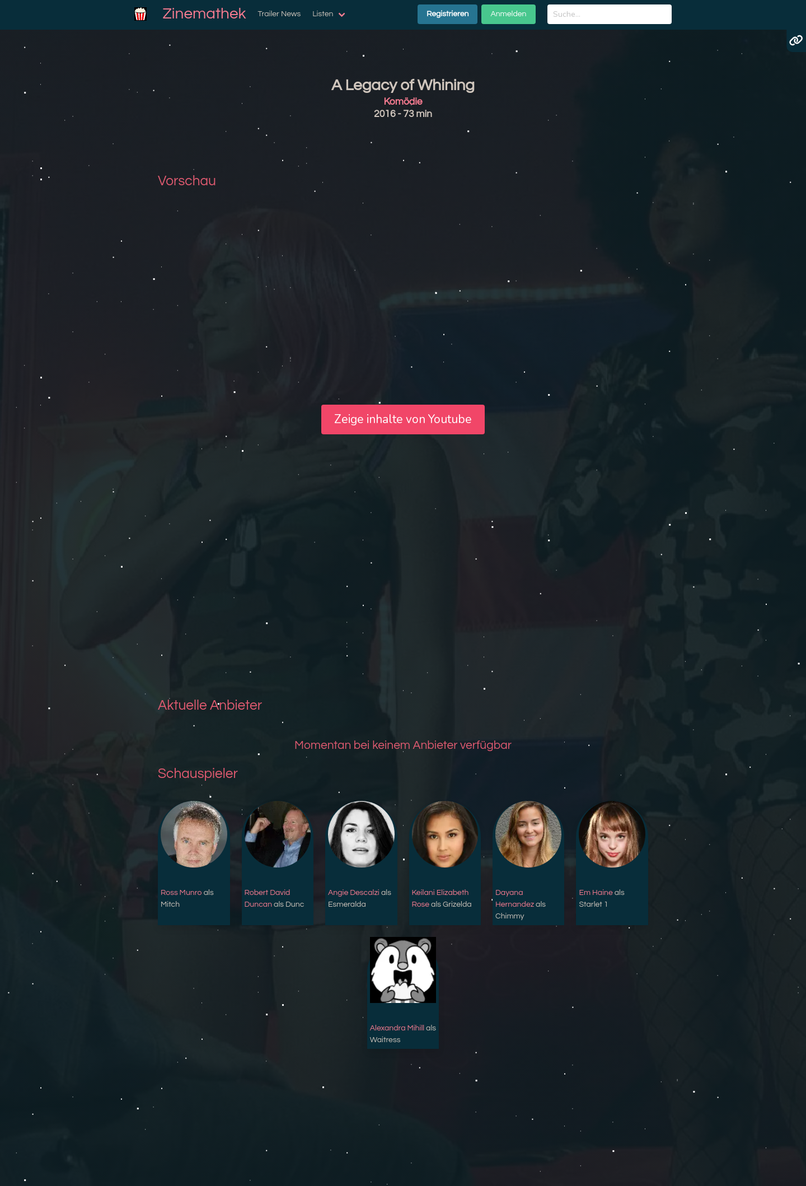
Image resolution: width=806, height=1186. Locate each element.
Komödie (402, 102)
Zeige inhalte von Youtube (403, 419)
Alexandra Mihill (397, 1028)
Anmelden (508, 14)
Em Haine (595, 893)
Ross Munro (181, 893)
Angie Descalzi (353, 893)
